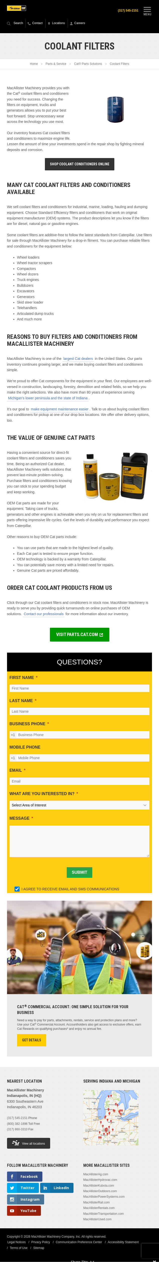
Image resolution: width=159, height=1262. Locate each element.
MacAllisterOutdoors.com (100, 1191)
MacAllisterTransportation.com (103, 1214)
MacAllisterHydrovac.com (100, 1180)
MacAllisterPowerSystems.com (104, 1197)
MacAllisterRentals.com (99, 1208)
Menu (147, 11)
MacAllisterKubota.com (98, 1186)
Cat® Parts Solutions (88, 64)
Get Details (31, 1040)
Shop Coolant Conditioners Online (79, 164)
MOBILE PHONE (25, 747)
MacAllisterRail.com (96, 1202)
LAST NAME (21, 701)
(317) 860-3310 (17, 1129)
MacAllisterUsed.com (97, 1219)
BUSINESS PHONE (27, 724)
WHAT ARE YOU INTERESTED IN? (42, 794)
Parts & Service (56, 64)
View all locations (28, 1143)
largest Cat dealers (78, 359)
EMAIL (16, 770)
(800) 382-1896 (17, 1124)
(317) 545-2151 (127, 10)
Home (34, 64)
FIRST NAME (22, 678)
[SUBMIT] (79, 872)
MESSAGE (20, 818)
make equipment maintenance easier (60, 409)
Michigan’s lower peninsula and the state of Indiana (48, 398)
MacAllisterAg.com (95, 1174)
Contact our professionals (44, 614)
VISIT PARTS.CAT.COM (77, 634)
